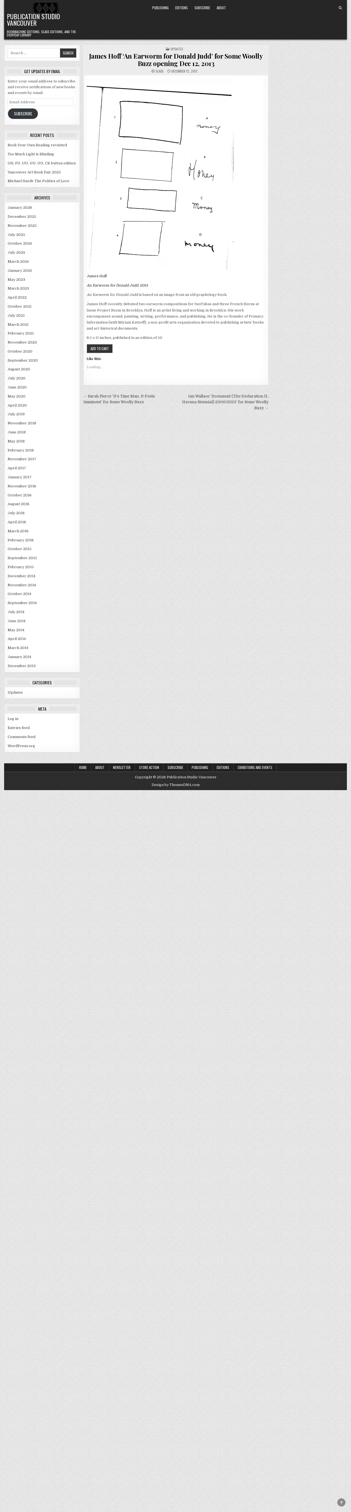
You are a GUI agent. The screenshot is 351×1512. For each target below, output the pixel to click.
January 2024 (20, 270)
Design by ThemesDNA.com (176, 785)
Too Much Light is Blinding (31, 154)
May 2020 (17, 396)
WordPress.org (21, 746)
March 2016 (18, 531)
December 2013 (22, 666)
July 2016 (16, 513)
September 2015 (22, 558)
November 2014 (22, 585)
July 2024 (16, 252)
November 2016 (22, 486)
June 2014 (17, 621)
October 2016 (20, 495)
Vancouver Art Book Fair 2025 (34, 172)
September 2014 (22, 603)
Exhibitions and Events (255, 767)
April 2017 (17, 468)
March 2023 (18, 288)
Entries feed (19, 728)
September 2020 (23, 360)
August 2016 (18, 504)
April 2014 (17, 639)
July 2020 (17, 378)
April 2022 (17, 297)
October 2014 (19, 594)
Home (83, 767)
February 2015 (21, 567)
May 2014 (16, 630)
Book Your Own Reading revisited (37, 145)
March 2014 (18, 648)
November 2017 (22, 459)
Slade (159, 71)
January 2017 (20, 477)
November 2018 (22, 423)
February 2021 (21, 333)
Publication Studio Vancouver (33, 19)
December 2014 (21, 576)
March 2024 (18, 261)
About (221, 7)
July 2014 (16, 612)
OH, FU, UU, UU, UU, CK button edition (42, 163)
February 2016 (21, 540)
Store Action (149, 767)
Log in (13, 719)
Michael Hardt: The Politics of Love (38, 181)
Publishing (160, 7)
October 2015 (20, 549)
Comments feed (21, 737)
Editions (181, 7)
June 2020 (17, 387)
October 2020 (20, 351)
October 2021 (20, 306)
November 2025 (22, 226)
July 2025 (16, 235)
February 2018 (21, 450)
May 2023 (16, 280)
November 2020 (22, 342)
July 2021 (16, 315)
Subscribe (202, 7)
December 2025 (22, 217)
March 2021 (18, 324)
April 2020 (17, 405)
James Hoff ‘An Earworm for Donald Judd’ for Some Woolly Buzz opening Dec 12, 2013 (176, 59)
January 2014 (19, 657)
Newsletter (122, 767)
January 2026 (20, 207)
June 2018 (17, 432)
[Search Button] (340, 8)
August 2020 (19, 369)
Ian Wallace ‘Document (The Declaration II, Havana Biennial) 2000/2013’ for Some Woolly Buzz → (225, 402)
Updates (177, 49)
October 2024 (20, 243)
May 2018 (16, 441)
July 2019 (16, 414)
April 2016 (17, 522)
